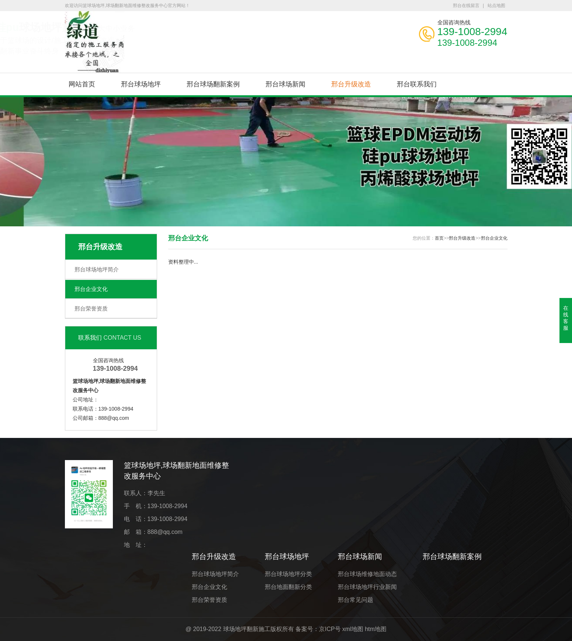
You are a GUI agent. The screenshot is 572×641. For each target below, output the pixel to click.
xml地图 (352, 629)
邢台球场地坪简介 (96, 269)
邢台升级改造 (351, 84)
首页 (439, 238)
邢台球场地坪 (141, 84)
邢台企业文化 (91, 289)
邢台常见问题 (355, 600)
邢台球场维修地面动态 (367, 574)
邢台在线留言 (466, 5)
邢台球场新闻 (285, 84)
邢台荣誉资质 (91, 308)
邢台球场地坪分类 (288, 574)
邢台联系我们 (417, 84)
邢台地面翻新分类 (288, 587)
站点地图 (496, 5)
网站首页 (82, 84)
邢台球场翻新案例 (213, 84)
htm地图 (375, 629)
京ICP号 (330, 629)
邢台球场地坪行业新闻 (367, 587)
